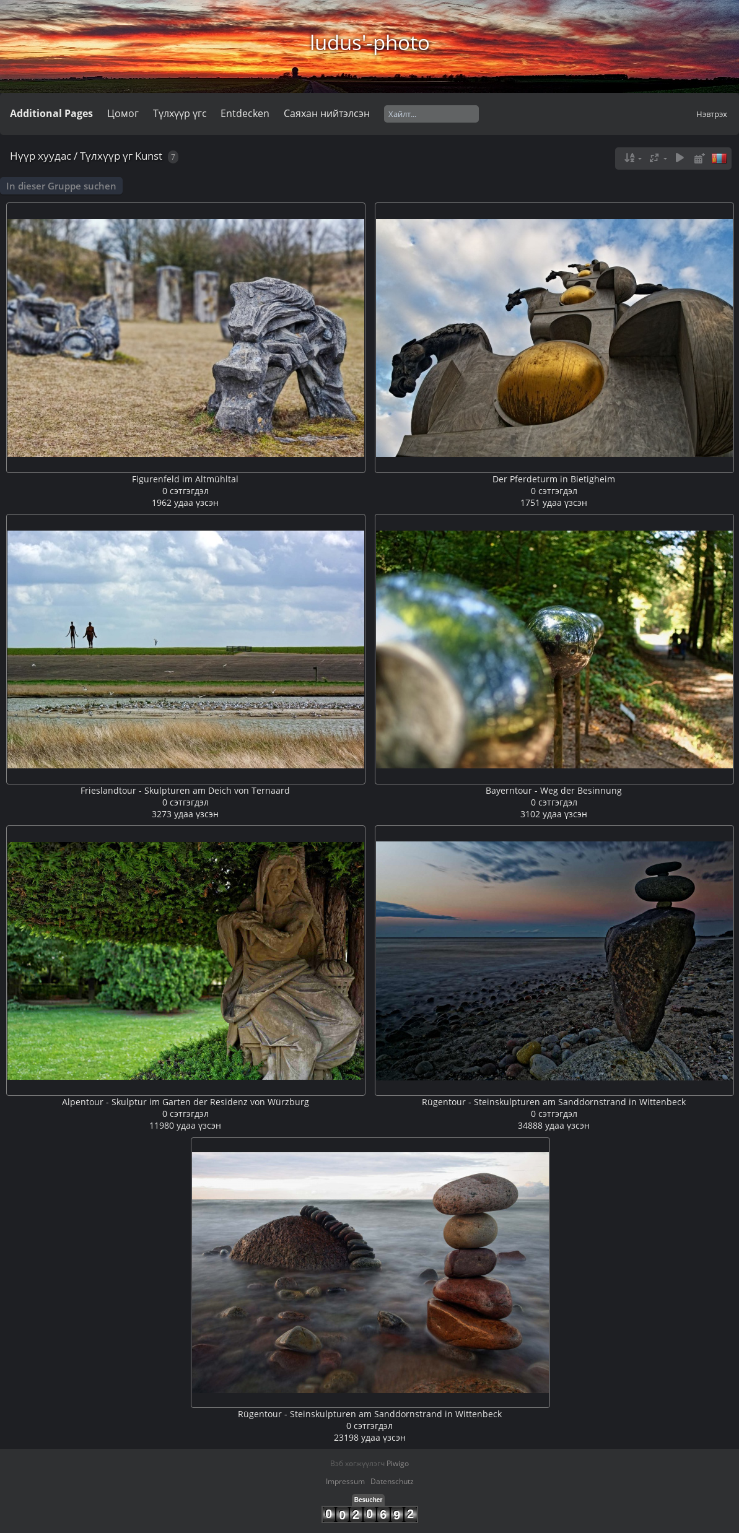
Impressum (345, 1481)
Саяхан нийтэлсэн (327, 113)
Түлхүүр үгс (180, 113)
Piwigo (398, 1463)
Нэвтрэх (711, 113)
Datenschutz (392, 1481)
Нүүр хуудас (40, 156)
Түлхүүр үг (106, 156)
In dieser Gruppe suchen (61, 186)
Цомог (123, 113)
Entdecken (245, 113)
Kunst (148, 156)
